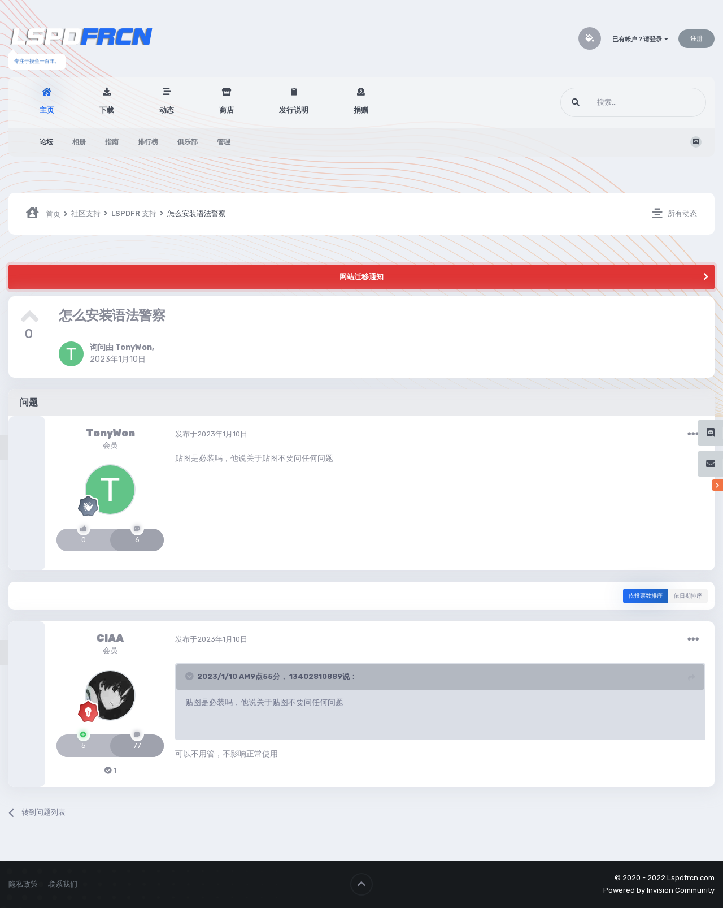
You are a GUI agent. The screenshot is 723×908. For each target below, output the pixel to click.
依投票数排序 (646, 596)
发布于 (211, 434)
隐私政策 (23, 884)
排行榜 (148, 142)
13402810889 (315, 676)
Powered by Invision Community (659, 890)
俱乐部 (187, 142)
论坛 (46, 142)
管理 (223, 142)
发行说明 (293, 110)
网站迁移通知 (361, 277)
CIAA (110, 638)
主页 (47, 110)
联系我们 (62, 884)
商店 (226, 110)
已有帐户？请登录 (640, 39)
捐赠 (361, 110)
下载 (106, 110)
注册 (696, 38)
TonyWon (133, 347)
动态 (166, 110)
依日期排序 (688, 596)
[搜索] (612, 102)
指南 (112, 142)
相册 (79, 142)
